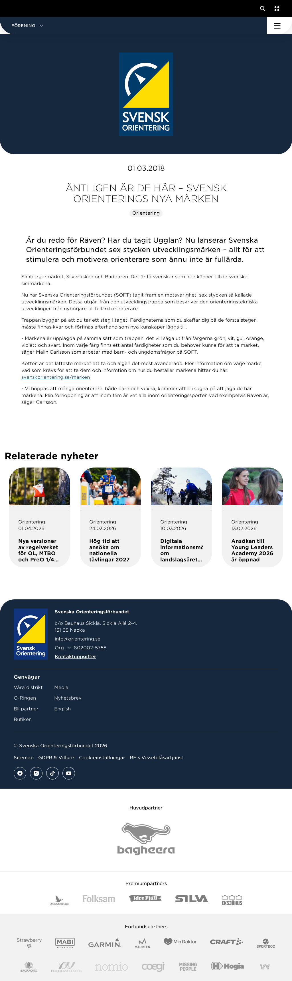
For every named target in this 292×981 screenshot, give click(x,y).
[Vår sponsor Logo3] (153, 967)
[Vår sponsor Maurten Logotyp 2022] (142, 943)
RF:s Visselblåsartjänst (156, 757)
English (62, 709)
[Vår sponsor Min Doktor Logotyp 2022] (180, 943)
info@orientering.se (77, 639)
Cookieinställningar (102, 757)
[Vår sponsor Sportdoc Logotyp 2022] (266, 943)
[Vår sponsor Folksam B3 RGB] (98, 900)
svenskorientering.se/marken (55, 377)
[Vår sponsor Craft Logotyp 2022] (226, 943)
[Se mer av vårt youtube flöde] (68, 773)
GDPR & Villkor (56, 757)
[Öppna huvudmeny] (279, 26)
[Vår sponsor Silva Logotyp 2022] (191, 900)
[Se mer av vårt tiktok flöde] (52, 773)
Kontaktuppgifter (75, 656)
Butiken (23, 719)
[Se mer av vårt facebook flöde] (20, 773)
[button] (133, 25)
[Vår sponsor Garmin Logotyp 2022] (104, 943)
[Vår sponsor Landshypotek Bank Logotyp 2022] (59, 900)
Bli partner (26, 709)
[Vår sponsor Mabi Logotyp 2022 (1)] (64, 943)
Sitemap (24, 757)
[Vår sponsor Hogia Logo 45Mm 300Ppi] (227, 967)
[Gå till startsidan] (15, 8)
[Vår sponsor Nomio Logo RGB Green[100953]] (111, 967)
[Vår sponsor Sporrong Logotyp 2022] (29, 967)
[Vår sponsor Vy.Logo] (264, 967)
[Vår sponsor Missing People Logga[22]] (188, 967)
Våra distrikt (28, 687)
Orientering (146, 213)
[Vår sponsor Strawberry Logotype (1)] (29, 943)
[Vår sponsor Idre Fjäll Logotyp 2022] (145, 900)
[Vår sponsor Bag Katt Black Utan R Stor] (146, 839)
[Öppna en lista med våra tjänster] (276, 8)
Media (61, 687)
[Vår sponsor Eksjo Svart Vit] (232, 900)
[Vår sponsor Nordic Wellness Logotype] (66, 967)
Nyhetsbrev (68, 698)
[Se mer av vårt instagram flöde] (36, 773)
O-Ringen (25, 698)
